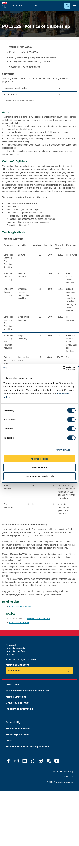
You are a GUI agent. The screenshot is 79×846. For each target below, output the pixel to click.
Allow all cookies (39, 458)
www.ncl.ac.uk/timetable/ (38, 618)
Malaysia (11, 664)
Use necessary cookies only (39, 476)
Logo (5, 5)
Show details (63, 449)
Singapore (23, 664)
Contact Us (68, 777)
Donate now (14, 670)
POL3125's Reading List (20, 606)
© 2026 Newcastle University (60, 782)
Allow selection (39, 467)
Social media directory (63, 771)
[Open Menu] (74, 6)
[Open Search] (67, 6)
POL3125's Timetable (19, 622)
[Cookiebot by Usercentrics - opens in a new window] (63, 368)
